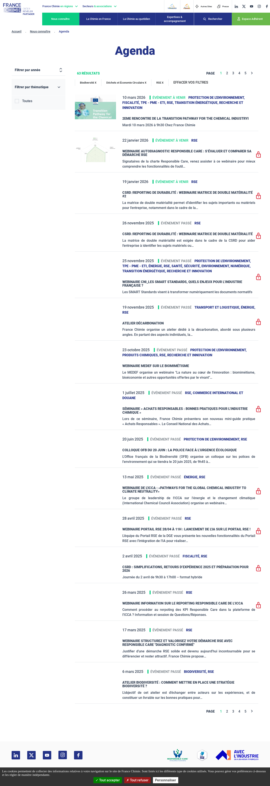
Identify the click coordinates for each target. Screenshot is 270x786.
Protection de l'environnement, (216, 98)
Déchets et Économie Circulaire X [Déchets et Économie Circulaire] (126, 82)
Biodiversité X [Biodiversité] (88, 82)
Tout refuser (137, 780)
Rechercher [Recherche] (215, 18)
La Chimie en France (98, 18)
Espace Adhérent (252, 18)
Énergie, (156, 266)
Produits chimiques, (140, 355)
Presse (223, 6)
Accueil (17, 31)
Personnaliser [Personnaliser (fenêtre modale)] (165, 780)
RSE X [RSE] (159, 82)
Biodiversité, (196, 672)
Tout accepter (108, 780)
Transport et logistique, (217, 307)
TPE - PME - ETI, (154, 103)
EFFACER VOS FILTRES (190, 82)
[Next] (251, 73)
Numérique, (241, 266)
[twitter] (243, 6)
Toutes (27, 101)
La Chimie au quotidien (136, 18)
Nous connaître (60, 18)
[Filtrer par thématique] (38, 87)
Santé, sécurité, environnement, (201, 266)
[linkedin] (236, 6)
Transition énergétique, (197, 103)
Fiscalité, (131, 103)
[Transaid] (172, 6)
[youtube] (251, 6)
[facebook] (267, 6)
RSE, (171, 103)
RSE (194, 140)
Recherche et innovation (189, 271)
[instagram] (259, 6)
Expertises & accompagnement (175, 19)
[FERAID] (187, 6)
